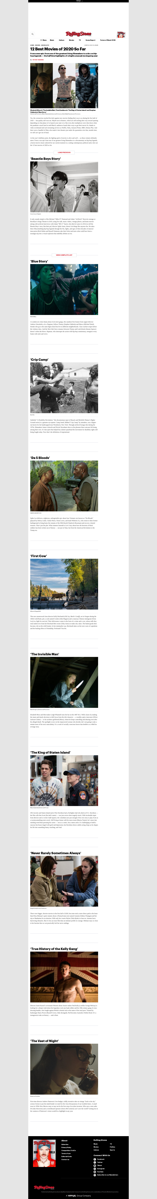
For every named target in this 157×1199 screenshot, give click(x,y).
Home (32, 45)
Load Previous (64, 152)
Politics (112, 1147)
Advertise (64, 1144)
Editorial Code (66, 1156)
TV (80, 37)
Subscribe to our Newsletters (106, 1175)
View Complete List (64, 255)
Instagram (99, 1169)
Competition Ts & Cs (68, 1150)
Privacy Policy (66, 1147)
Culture (61, 37)
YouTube (98, 1172)
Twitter (98, 1162)
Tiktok (98, 1165)
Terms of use (65, 1153)
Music (52, 37)
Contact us (65, 1159)
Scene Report (90, 37)
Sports (112, 1150)
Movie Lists (45, 45)
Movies (71, 37)
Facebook (99, 1159)
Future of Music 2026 (107, 37)
